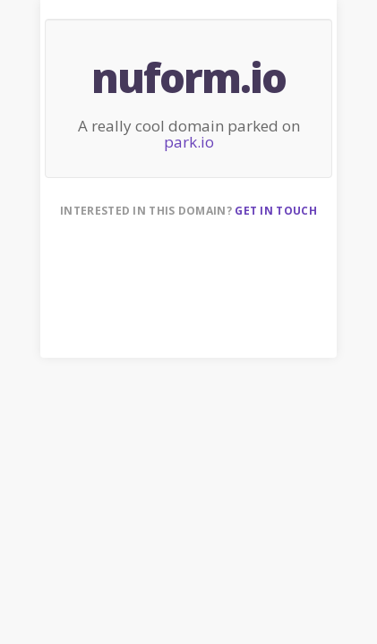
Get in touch (276, 210)
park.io (189, 141)
